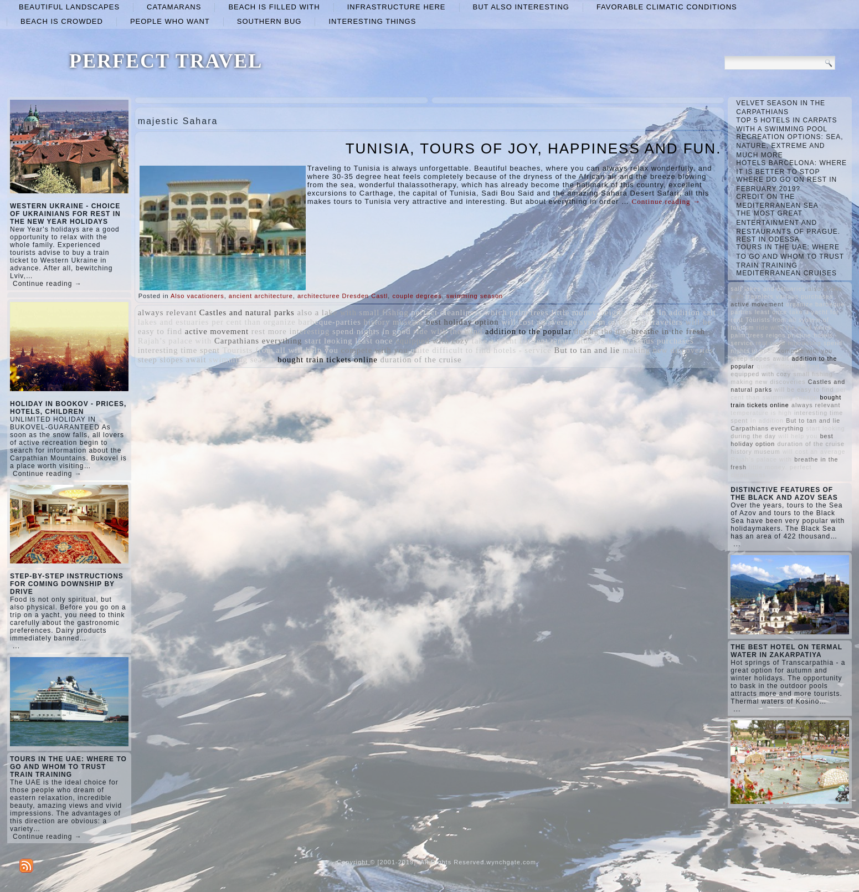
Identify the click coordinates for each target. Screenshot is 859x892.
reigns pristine (628, 312)
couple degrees (416, 296)
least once (374, 340)
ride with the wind (447, 331)
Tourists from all (253, 350)
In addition (679, 312)
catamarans (174, 7)
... (16, 646)
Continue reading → (47, 284)
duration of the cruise (420, 359)
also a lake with (327, 312)
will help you (313, 350)
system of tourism (613, 321)
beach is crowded (61, 21)
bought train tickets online (327, 359)
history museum (394, 321)
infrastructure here (396, 7)
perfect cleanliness (446, 312)
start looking (329, 340)
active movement (217, 331)
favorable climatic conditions (666, 7)
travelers (666, 321)
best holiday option (462, 321)
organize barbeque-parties (312, 321)
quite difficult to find (450, 350)
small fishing (384, 312)
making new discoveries (668, 350)
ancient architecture (261, 296)
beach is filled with (274, 7)
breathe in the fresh (668, 331)
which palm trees (517, 312)
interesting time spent (179, 350)
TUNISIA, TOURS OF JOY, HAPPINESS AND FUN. (534, 148)
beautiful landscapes (69, 7)
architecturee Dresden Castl (342, 296)
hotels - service (522, 350)
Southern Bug (269, 21)
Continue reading (666, 201)
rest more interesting (290, 331)
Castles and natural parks (247, 312)
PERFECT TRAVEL (166, 61)
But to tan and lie (587, 350)
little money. (575, 312)
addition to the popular (528, 331)
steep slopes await (172, 359)
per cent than (236, 321)
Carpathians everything (258, 340)
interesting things (372, 21)
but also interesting (521, 7)
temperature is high (587, 340)
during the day (601, 331)
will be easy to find (804, 389)
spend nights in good (371, 331)
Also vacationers (197, 296)
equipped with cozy (432, 340)
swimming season (474, 296)
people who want (170, 21)
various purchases (660, 340)
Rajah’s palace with (175, 340)
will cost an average (539, 321)
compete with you (374, 350)
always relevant (167, 312)
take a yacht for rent (510, 340)
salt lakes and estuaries (768, 288)
